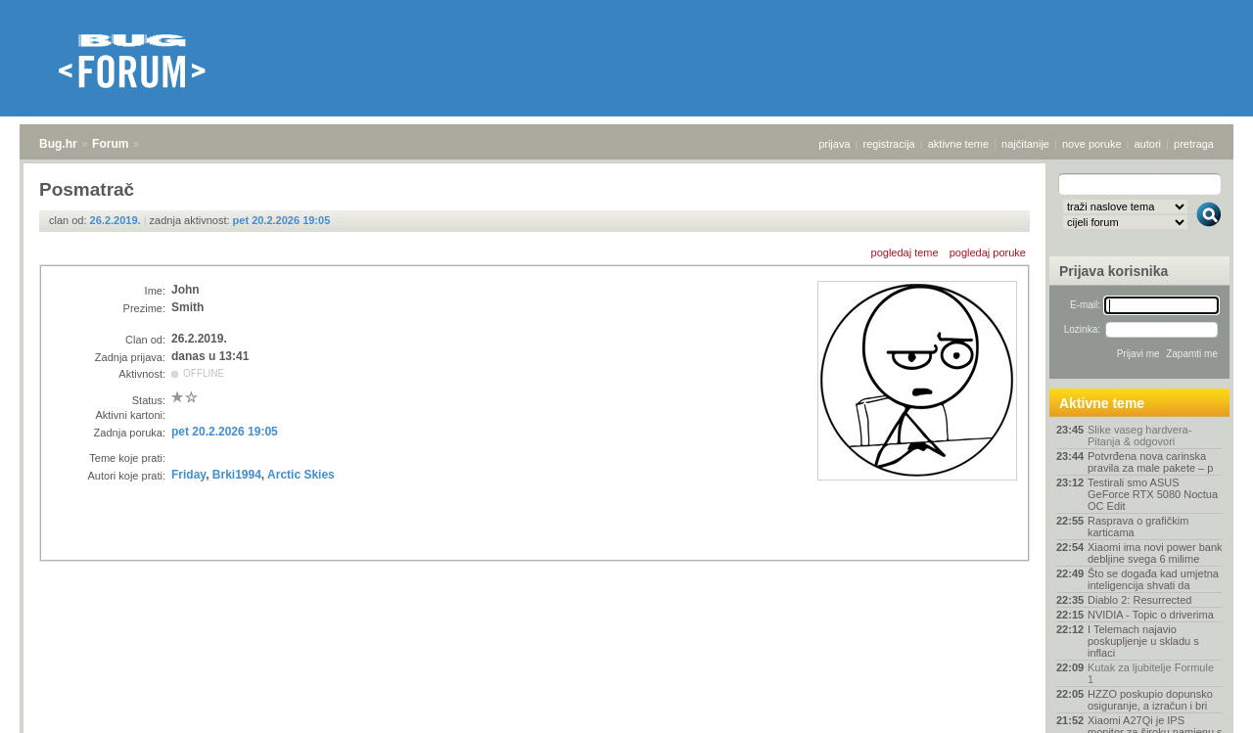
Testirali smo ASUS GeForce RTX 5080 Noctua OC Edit (1153, 494)
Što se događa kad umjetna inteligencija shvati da (1153, 579)
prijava (834, 144)
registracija (889, 144)
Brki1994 (236, 474)
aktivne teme (958, 144)
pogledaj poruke (988, 252)
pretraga (1194, 144)
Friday (188, 474)
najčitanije (1025, 144)
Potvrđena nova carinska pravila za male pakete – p (1150, 462)
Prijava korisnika (1113, 271)
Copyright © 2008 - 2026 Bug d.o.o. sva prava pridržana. (626, 727)
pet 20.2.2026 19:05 (282, 220)
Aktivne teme (1101, 403)
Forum (110, 144)
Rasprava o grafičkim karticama (1138, 526)
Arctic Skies (301, 474)
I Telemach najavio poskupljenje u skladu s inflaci (1143, 641)
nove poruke (1092, 144)
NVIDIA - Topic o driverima (1151, 614)
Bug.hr (58, 144)
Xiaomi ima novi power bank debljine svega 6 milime (1155, 553)
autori (1148, 144)
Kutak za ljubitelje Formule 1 (1151, 673)
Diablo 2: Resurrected (1139, 600)
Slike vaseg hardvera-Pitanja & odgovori (1139, 435)
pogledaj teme (905, 252)
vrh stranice (1200, 704)
